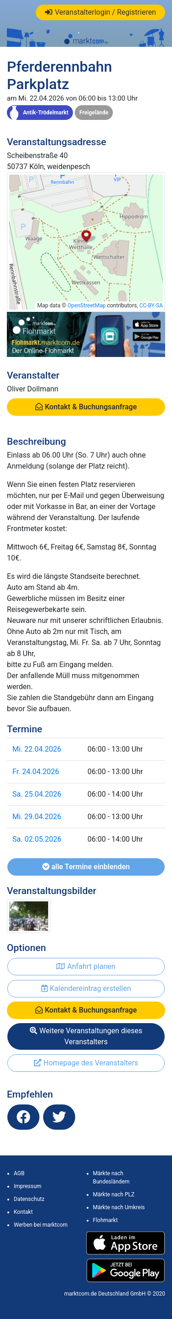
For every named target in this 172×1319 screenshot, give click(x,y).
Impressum (27, 1186)
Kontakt (23, 1212)
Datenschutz (29, 1199)
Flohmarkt (105, 1220)
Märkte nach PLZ (114, 1194)
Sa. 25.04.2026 (36, 794)
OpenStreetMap (86, 305)
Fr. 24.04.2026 (35, 771)
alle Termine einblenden (86, 866)
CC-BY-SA (151, 305)
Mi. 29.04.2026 (36, 816)
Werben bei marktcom (40, 1225)
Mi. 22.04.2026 (36, 749)
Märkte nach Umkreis (119, 1207)
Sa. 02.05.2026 (36, 839)
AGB (19, 1173)
